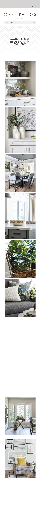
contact (9, 474)
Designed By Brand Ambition (15, 495)
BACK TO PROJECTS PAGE (20, 458)
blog (8, 482)
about (8, 478)
